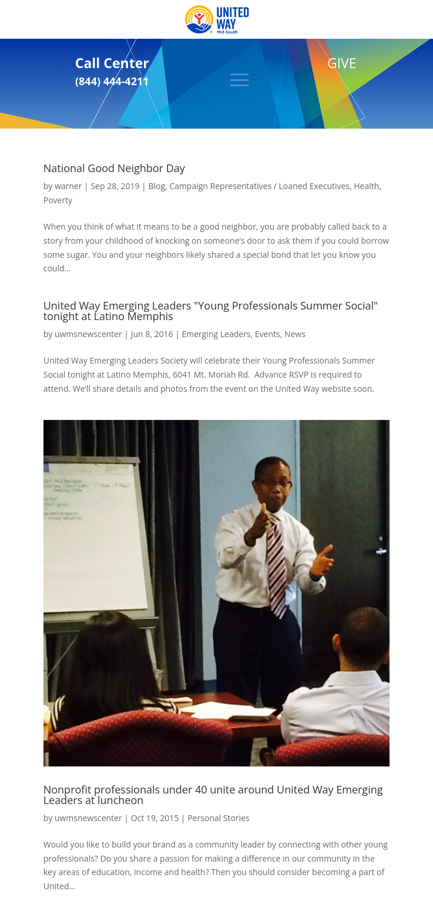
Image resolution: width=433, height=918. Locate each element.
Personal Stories (218, 817)
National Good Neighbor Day (114, 168)
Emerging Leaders (216, 333)
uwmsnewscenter (88, 333)
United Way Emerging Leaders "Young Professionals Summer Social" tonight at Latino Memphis (210, 310)
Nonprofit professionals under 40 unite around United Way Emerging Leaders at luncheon (213, 794)
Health (366, 185)
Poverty (57, 200)
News (295, 333)
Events (267, 333)
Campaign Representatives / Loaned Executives (259, 185)
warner (68, 185)
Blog (156, 185)
